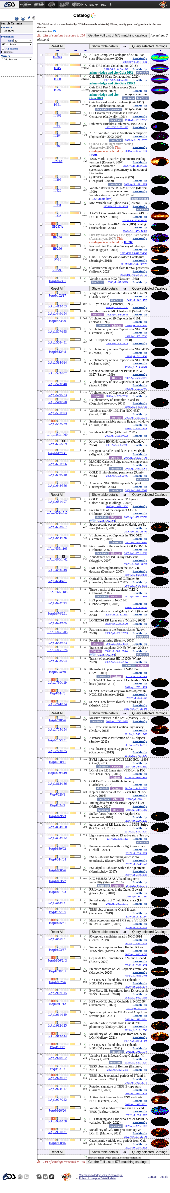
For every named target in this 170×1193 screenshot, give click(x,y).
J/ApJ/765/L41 (57, 740)
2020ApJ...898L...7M (136, 975)
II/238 (57, 126)
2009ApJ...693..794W (116, 661)
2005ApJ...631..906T (136, 468)
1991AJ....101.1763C (136, 120)
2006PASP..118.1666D (135, 165)
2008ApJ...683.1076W (116, 651)
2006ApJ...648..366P (136, 490)
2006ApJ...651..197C (117, 506)
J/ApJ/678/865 (57, 622)
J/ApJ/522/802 (57, 373)
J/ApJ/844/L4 (57, 859)
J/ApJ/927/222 (57, 1099)
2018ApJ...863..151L (117, 903)
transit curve (106, 520)
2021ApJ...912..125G (136, 1030)
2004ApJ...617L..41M (135, 457)
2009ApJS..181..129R (135, 184)
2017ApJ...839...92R (136, 853)
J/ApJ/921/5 (57, 1068)
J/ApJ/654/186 (57, 537)
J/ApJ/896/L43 (57, 960)
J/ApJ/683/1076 (57, 650)
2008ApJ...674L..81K (117, 614)
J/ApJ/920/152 (57, 1058)
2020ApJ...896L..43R (136, 965)
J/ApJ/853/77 (57, 881)
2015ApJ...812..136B (136, 788)
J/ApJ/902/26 (57, 982)
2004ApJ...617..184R (136, 150)
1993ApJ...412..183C (117, 307)
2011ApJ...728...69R (136, 676)
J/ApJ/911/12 (57, 1003)
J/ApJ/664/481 (57, 581)
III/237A (57, 226)
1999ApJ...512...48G (136, 356)
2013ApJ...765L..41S (136, 744)
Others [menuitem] (89, 4)
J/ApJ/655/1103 (57, 548)
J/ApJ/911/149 (57, 1014)
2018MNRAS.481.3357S (134, 264)
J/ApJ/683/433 (57, 643)
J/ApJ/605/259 (57, 444)
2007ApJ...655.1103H (135, 553)
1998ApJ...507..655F (136, 336)
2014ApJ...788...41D (136, 766)
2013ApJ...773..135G (136, 755)
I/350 (57, 79)
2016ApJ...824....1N (136, 809)
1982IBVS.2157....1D (116, 127)
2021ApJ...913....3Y (136, 1051)
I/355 (57, 89)
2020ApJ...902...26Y (136, 986)
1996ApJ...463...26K (136, 325)
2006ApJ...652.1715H (135, 517)
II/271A (57, 161)
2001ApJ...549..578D (136, 406)
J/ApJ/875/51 (57, 922)
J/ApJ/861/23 (57, 892)
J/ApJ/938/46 (57, 1143)
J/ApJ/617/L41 (57, 453)
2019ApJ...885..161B (136, 943)
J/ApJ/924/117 (57, 1089)
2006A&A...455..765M (135, 231)
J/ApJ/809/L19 (57, 772)
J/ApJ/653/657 (57, 527)
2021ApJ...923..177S (136, 1082)
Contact (152, 1176)
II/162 (57, 115)
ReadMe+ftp (140, 58)
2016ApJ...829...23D (136, 820)
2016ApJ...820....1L (136, 799)
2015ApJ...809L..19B (136, 777)
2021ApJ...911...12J (136, 1008)
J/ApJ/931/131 (57, 1132)
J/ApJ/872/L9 (57, 912)
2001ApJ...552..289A (136, 428)
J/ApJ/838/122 (57, 837)
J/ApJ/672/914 (57, 602)
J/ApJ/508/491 (57, 342)
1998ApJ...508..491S (117, 343)
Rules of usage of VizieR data (97, 1178)
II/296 (93, 154)
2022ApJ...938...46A (136, 1147)
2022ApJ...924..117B (136, 1093)
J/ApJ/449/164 (57, 313)
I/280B (57, 57)
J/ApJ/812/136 (57, 783)
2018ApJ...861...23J (136, 896)
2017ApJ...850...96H (136, 874)
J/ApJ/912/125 (57, 1025)
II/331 (57, 205)
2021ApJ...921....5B (117, 1069)
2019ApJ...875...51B (136, 927)
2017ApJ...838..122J (117, 838)
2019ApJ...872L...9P (136, 916)
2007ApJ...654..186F (136, 542)
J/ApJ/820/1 (57, 794)
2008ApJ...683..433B (117, 643)
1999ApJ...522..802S (136, 377)
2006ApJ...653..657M (135, 531)
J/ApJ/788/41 (57, 762)
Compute (9, 51)
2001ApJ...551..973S (136, 417)
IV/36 (57, 259)
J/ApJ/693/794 (57, 661)
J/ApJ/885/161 (57, 939)
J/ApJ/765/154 (57, 729)
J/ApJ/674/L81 (57, 613)
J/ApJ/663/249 (57, 570)
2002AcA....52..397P (136, 140)
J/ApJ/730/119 (57, 682)
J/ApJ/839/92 (57, 848)
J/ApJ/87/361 (57, 281)
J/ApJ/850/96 (57, 870)
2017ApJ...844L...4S (136, 864)
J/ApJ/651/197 (57, 501)
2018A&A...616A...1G (116, 69)
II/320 (57, 190)
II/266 (57, 146)
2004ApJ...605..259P (117, 444)
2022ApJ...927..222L (136, 1104)
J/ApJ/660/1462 (57, 559)
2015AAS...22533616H (134, 220)
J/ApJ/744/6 (57, 693)
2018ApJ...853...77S (136, 885)
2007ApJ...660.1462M (135, 564)
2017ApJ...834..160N (136, 831)
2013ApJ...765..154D (136, 734)
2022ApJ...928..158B (136, 1125)
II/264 (57, 135)
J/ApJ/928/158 (57, 1121)
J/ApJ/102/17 (57, 295)
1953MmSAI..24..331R (116, 206)
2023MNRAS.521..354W (133, 274)
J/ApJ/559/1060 (57, 434)
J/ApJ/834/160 (57, 827)
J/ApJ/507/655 (57, 331)
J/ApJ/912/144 (57, 1036)
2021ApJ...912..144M (135, 1040)
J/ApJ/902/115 (57, 993)
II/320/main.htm (100, 199)
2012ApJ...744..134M (135, 708)
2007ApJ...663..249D (136, 574)
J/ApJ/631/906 (57, 464)
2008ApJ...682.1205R (116, 633)
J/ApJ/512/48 (57, 351)
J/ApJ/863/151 (57, 902)
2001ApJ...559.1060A (116, 435)
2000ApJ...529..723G (117, 395)
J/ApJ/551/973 (57, 413)
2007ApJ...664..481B (136, 585)
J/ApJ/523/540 (57, 384)
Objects (97, 314)
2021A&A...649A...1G (116, 79)
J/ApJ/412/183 (57, 306)
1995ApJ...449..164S (117, 314)
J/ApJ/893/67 (57, 949)
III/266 (128, 242)
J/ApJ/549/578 (57, 402)
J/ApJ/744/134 (57, 704)
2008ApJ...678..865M (116, 623)
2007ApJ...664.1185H (135, 596)
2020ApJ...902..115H (136, 997)
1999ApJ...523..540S (136, 388)
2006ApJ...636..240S (117, 475)
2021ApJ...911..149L (136, 1019)
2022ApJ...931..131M (135, 1136)
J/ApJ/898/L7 (57, 971)
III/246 (57, 237)
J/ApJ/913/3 (57, 1047)
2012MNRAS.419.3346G (133, 253)
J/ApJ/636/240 (57, 474)
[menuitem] (9, 4)
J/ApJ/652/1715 (57, 512)
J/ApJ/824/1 (57, 805)
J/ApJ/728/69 (57, 671)
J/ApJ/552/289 (57, 424)
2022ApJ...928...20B (136, 1115)
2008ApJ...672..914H (136, 607)
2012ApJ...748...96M (117, 721)
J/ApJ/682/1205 (57, 632)
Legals (164, 1176)
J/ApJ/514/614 (57, 362)
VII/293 (57, 270)
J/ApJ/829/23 (57, 816)
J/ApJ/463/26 (57, 320)
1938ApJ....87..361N (117, 282)
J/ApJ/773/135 (57, 751)
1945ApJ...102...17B (136, 300)
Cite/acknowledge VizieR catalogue (101, 1175)
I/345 (57, 68)
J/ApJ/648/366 (57, 485)
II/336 (57, 215)
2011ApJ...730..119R (136, 687)
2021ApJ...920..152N (136, 1062)
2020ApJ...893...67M (136, 954)
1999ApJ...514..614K (136, 367)
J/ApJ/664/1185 (57, 592)
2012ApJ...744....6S (137, 697)
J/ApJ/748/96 (57, 720)
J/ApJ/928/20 (57, 1110)
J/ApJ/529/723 (57, 395)
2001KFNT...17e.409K (135, 61)
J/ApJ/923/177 (57, 1078)
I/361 (57, 104)
